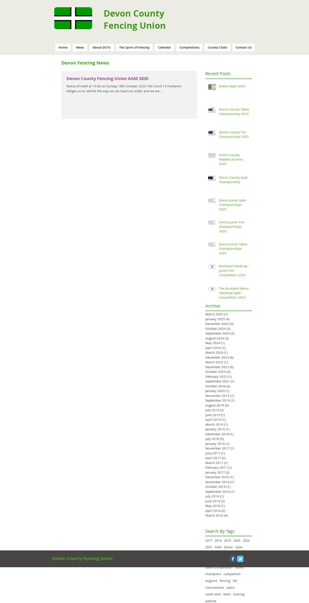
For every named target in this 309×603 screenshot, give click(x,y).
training (239, 594)
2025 (208, 547)
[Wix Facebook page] (233, 559)
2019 (227, 540)
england (211, 581)
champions (213, 574)
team (227, 594)
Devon (228, 547)
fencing (225, 581)
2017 (208, 540)
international (214, 588)
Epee (239, 547)
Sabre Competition (218, 567)
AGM (218, 547)
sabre (230, 588)
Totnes (239, 567)
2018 (218, 540)
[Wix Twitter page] (240, 559)
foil (235, 581)
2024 (246, 540)
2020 (236, 540)
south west (213, 594)
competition (232, 574)
